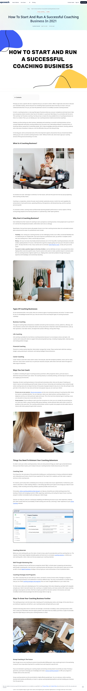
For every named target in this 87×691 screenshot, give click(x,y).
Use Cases (23, 2)
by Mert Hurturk (36, 26)
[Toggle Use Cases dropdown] (27, 2)
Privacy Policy (45, 686)
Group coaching (41, 11)
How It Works (15, 2)
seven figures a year (54, 244)
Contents (18, 97)
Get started (83, 2)
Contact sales (71, 2)
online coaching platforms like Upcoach (29, 491)
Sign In (77, 2)
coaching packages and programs (32, 581)
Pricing (33, 2)
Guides (48, 11)
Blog (29, 8)
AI (29, 2)
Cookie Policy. (54, 686)
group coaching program (52, 670)
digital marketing (26, 569)
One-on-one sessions (36, 392)
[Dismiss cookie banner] (83, 687)
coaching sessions (59, 555)
